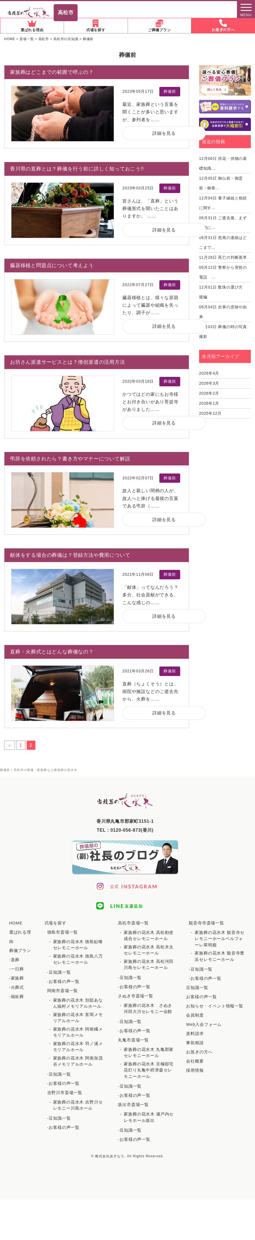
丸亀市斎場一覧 (133, 1040)
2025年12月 (210, 413)
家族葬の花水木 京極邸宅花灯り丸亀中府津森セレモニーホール (149, 1070)
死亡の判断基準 (223, 257)
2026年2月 (209, 393)
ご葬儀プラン (159, 25)
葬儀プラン (20, 950)
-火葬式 (16, 987)
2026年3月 (209, 383)
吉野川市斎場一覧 (64, 1092)
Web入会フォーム (204, 1024)
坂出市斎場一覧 (133, 1104)
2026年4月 (209, 373)
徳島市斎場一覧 (62, 932)
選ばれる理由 (32, 25)
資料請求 (195, 1033)
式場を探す (95, 25)
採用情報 (195, 1070)
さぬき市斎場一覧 (135, 996)
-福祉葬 (16, 996)
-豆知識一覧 (59, 972)
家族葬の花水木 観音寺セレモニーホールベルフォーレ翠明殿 (219, 938)
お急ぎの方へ (223, 25)
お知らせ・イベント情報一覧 (214, 1006)
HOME (16, 923)
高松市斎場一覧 (133, 923)
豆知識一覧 (197, 987)
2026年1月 (209, 403)
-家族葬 (16, 978)
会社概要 (195, 1061)
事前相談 (195, 1042)
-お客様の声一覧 (63, 981)
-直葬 (14, 959)
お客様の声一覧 (201, 996)
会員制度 (195, 1015)
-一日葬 (16, 968)
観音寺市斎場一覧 (206, 923)
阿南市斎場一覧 (62, 990)
